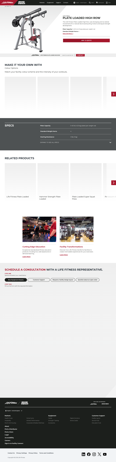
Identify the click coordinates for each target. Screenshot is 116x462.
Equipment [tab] (50, 2)
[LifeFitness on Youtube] (105, 454)
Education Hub (96, 423)
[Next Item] (113, 94)
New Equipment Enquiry (16, 280)
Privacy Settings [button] (21, 453)
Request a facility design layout (63, 280)
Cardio (50, 418)
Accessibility (9, 438)
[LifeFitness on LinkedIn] (83, 454)
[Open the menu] (108, 2)
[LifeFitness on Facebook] (89, 454)
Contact (65, 2)
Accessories (51, 423)
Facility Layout (96, 418)
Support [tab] (58, 2)
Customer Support (39, 280)
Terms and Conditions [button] (46, 453)
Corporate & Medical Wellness (35, 423)
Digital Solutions (75, 418)
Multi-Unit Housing (10, 423)
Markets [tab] (42, 2)
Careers (7, 440)
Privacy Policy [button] (33, 453)
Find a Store (9, 432)
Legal (7, 435)
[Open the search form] (91, 2)
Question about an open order (87, 280)
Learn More (26, 257)
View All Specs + (68, 33)
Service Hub (95, 420)
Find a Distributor (11, 429)
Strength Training (53, 420)
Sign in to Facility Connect (14, 443)
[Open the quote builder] (100, 2)
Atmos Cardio (74, 420)
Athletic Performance (32, 420)
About (7, 426)
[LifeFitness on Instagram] (94, 454)
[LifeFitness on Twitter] (99, 454)
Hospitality (8, 420)
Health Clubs (9, 418)
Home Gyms (30, 418)
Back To (8, 6)
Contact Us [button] (11, 453)
